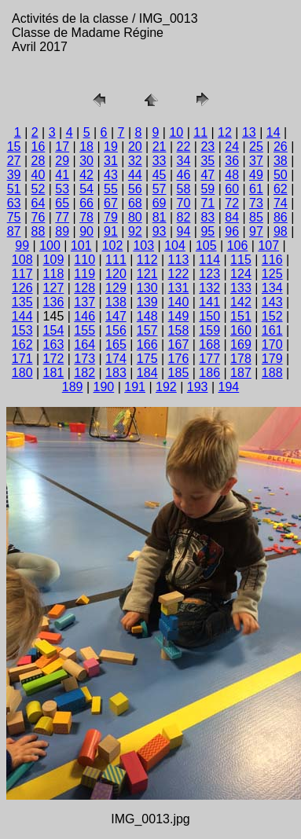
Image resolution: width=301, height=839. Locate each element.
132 (209, 288)
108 (22, 259)
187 (240, 372)
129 (116, 288)
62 (280, 189)
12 (225, 132)
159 (209, 330)
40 (38, 174)
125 (272, 273)
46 (184, 174)
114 (209, 259)
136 (53, 302)
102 (112, 245)
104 (174, 245)
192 (166, 387)
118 (53, 273)
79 (111, 217)
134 (272, 288)
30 (86, 160)
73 (256, 203)
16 (38, 146)
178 (240, 358)
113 (178, 259)
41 (62, 174)
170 (272, 344)
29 (62, 160)
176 (178, 358)
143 (272, 302)
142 (240, 302)
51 (14, 189)
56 (135, 189)
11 (200, 132)
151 (240, 316)
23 (207, 146)
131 (178, 288)
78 (86, 217)
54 (86, 189)
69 (159, 203)
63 (14, 203)
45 (159, 174)
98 (280, 231)
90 (86, 231)
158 (178, 330)
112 (147, 259)
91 (111, 231)
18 (86, 146)
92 (135, 231)
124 (240, 273)
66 (86, 203)
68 (135, 203)
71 (207, 203)
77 (62, 217)
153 (22, 330)
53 (62, 189)
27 (14, 160)
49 (256, 174)
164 (84, 344)
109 (53, 259)
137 (84, 302)
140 (178, 302)
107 (268, 245)
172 (53, 358)
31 (111, 160)
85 (256, 217)
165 (116, 344)
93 (159, 231)
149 (178, 316)
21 (159, 146)
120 (116, 273)
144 (22, 316)
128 (84, 288)
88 (38, 231)
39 (14, 174)
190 (104, 387)
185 (178, 372)
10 (176, 132)
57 (159, 189)
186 (209, 372)
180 (22, 372)
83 (207, 217)
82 (184, 217)
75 (14, 217)
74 (280, 203)
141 (209, 302)
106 (237, 245)
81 (159, 217)
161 (272, 330)
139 (147, 302)
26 (280, 146)
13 (249, 132)
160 (240, 330)
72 (232, 203)
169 (240, 344)
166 (147, 344)
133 (240, 288)
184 (147, 372)
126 (22, 288)
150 (209, 316)
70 (184, 203)
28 (38, 160)
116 (272, 259)
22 (184, 146)
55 (111, 189)
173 (84, 358)
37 (256, 160)
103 (143, 245)
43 (111, 174)
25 (256, 146)
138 (116, 302)
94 (184, 231)
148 (147, 316)
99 (22, 245)
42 (86, 174)
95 (207, 231)
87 (14, 231)
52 (38, 189)
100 (50, 245)
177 (209, 358)
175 (147, 358)
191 (134, 387)
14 (273, 132)
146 (84, 316)
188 (272, 372)
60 (232, 189)
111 (116, 259)
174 (116, 358)
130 (147, 288)
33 (159, 160)
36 (232, 160)
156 (116, 330)
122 (178, 273)
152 (272, 316)
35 (207, 160)
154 (53, 330)
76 (38, 217)
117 (22, 273)
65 (62, 203)
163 (53, 344)
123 (209, 273)
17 (62, 146)
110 (84, 259)
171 (22, 358)
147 (116, 316)
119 (84, 273)
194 (229, 387)
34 (184, 160)
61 (256, 189)
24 (232, 146)
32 (135, 160)
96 (232, 231)
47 (207, 174)
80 (135, 217)
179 (272, 358)
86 (280, 217)
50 (280, 174)
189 (72, 387)
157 (147, 330)
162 (22, 344)
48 (232, 174)
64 (38, 203)
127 (53, 288)
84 (232, 217)
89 (62, 231)
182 (84, 372)
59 (207, 189)
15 (14, 146)
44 (135, 174)
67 (111, 203)
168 (209, 344)
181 (53, 372)
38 (280, 160)
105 (206, 245)
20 (135, 146)
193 (197, 387)
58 (184, 189)
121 (147, 273)
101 (81, 245)
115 (240, 259)
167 (178, 344)
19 (111, 146)
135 (22, 302)
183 (116, 372)
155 (84, 330)
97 (256, 231)
